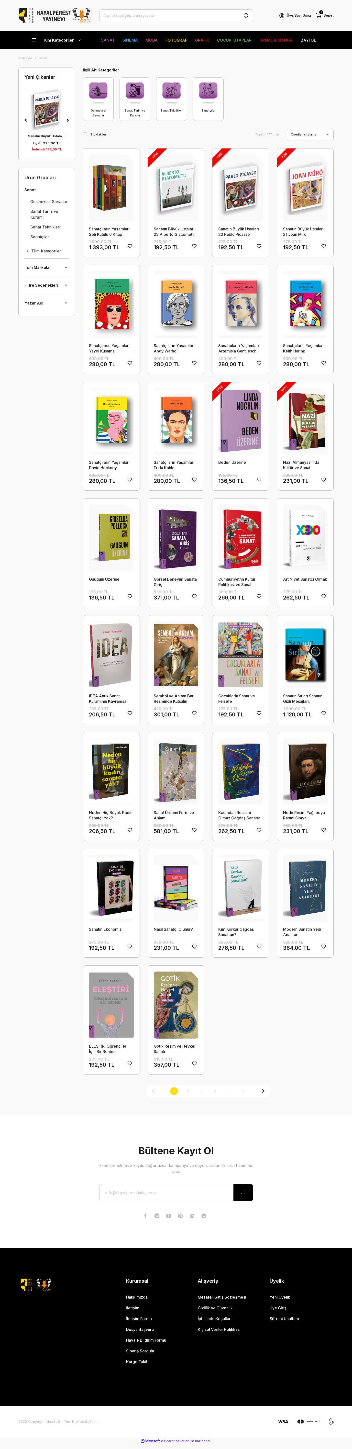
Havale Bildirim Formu (146, 1344)
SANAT (108, 40)
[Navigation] (55, 40)
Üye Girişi (278, 1312)
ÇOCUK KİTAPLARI (235, 40)
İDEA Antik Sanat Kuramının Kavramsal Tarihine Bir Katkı (108, 701)
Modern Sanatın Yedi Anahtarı (302, 935)
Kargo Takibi (138, 1366)
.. (229, 1095)
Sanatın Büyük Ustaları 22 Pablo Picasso (238, 231)
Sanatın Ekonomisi (105, 932)
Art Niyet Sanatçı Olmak (305, 580)
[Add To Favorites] (130, 247)
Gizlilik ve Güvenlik (215, 1312)
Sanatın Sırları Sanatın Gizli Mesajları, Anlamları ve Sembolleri (305, 701)
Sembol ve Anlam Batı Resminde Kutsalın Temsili (174, 701)
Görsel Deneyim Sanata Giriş (175, 583)
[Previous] (25, 120)
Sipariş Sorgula (140, 1355)
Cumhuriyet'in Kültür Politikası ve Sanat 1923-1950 (236, 583)
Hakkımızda (137, 1301)
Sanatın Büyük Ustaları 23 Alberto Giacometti (174, 231)
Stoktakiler (98, 134)
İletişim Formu (139, 1323)
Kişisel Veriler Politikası (219, 1333)
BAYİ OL (308, 40)
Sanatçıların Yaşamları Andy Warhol (174, 349)
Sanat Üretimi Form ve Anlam (174, 818)
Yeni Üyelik (280, 1301)
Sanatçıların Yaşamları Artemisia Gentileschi (238, 349)
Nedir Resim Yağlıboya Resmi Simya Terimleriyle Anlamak (304, 818)
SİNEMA (130, 40)
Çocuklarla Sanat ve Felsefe (236, 701)
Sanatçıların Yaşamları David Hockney (109, 466)
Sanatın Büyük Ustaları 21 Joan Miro (303, 231)
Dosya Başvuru (140, 1333)
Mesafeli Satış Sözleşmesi (222, 1301)
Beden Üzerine (232, 463)
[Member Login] (294, 16)
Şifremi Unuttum (284, 1323)
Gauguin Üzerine (104, 580)
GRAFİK (202, 40)
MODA (152, 40)
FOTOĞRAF (176, 40)
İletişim (132, 1312)
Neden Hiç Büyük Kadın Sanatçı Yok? (110, 818)
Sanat (43, 58)
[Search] (176, 16)
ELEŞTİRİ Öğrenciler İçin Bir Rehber (107, 1053)
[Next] (67, 120)
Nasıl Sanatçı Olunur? (173, 932)
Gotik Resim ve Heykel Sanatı (174, 1053)
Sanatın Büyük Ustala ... (47, 136)
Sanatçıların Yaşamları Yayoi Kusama (109, 349)
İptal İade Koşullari (214, 1323)
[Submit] (243, 1197)
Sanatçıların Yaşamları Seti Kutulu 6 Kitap (109, 231)
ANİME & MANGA (276, 40)
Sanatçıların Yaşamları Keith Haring (303, 349)
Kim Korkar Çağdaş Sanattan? (236, 935)
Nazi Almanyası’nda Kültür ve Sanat (301, 466)
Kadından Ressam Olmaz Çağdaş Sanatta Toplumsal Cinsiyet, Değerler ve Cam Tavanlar (239, 818)
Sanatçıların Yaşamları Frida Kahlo (174, 466)
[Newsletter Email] (176, 1197)
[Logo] (54, 15)
